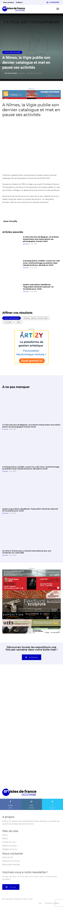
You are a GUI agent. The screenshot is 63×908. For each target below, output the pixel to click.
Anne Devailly (12, 73)
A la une (25, 243)
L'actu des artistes (12, 52)
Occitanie (8, 322)
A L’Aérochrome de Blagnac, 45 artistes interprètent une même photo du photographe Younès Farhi (41, 239)
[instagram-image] (17, 685)
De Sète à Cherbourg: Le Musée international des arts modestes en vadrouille (26, 552)
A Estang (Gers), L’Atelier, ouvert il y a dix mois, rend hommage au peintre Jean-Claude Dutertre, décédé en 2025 (41, 263)
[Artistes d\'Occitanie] (14, 8)
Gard (18, 322)
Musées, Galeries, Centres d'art (35, 318)
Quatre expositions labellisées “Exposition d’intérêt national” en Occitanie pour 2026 (38, 286)
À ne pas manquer (16, 386)
